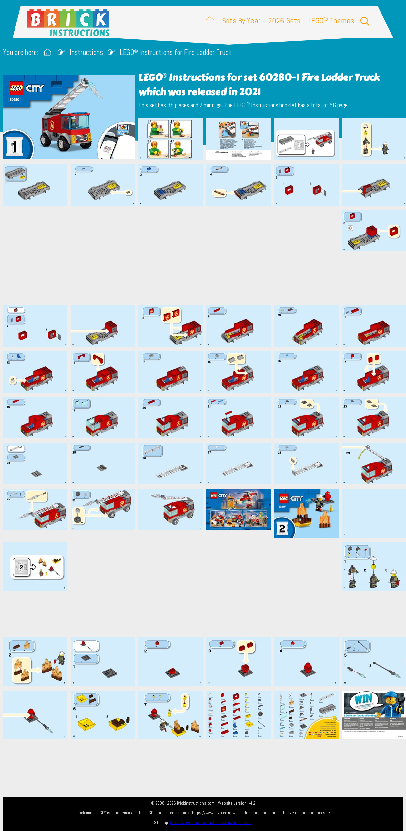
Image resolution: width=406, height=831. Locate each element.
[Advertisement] (206, 255)
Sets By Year (241, 20)
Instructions (86, 52)
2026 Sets (284, 20)
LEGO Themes (331, 20)
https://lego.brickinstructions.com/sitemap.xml (211, 822)
